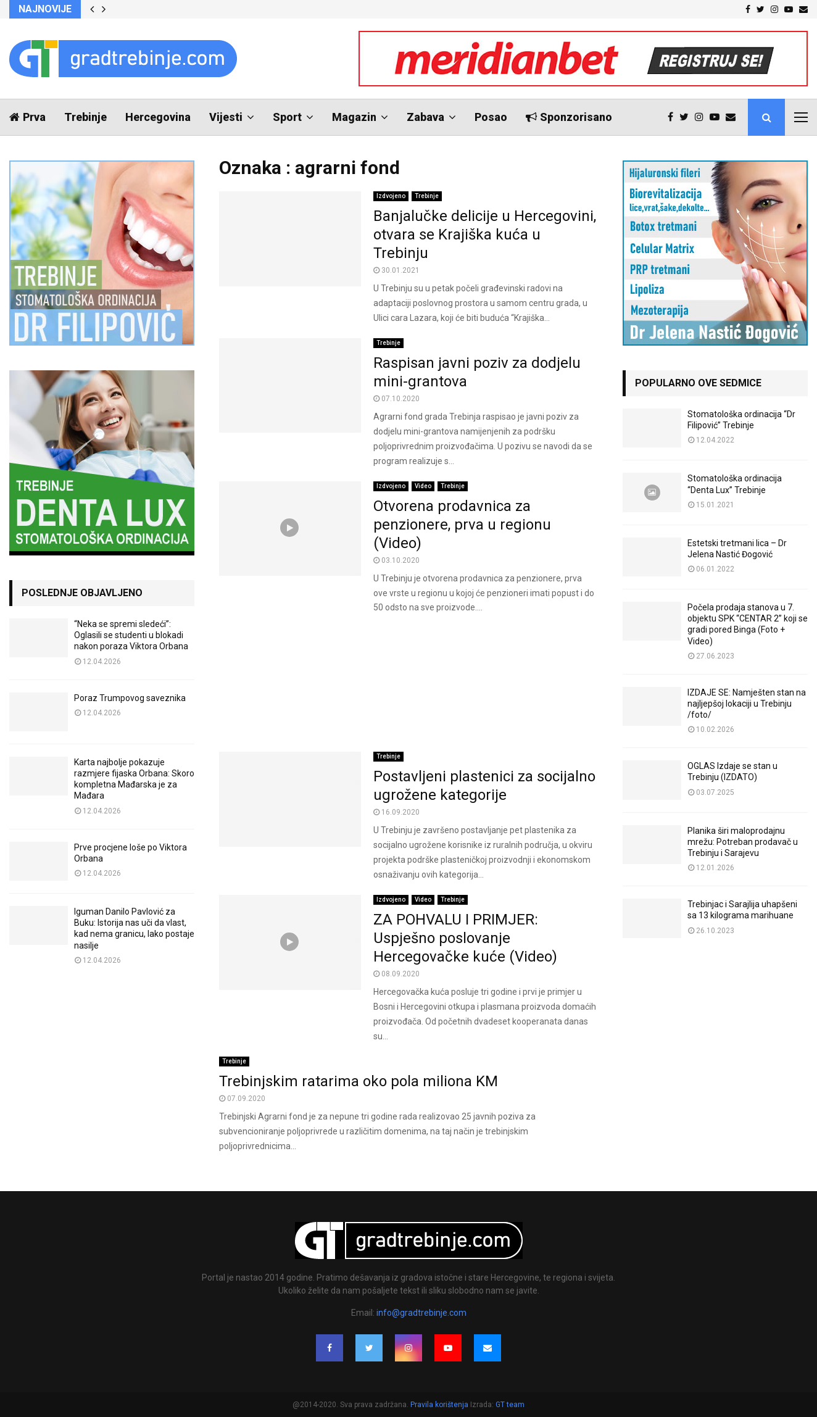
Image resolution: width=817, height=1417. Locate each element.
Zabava (425, 116)
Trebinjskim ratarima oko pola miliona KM (358, 1081)
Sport (287, 116)
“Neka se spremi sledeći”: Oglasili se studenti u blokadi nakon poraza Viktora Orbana (131, 635)
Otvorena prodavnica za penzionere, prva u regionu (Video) (462, 524)
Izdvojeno (390, 196)
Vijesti (226, 116)
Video (423, 486)
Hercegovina (158, 116)
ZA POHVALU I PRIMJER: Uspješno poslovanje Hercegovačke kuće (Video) (465, 938)
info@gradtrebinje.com (421, 1313)
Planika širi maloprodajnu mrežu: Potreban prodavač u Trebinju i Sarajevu (742, 842)
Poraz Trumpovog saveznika (130, 698)
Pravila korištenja (440, 1404)
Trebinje (85, 116)
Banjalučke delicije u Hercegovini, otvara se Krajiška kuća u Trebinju (484, 234)
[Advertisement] (408, 683)
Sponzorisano (569, 116)
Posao (491, 116)
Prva (27, 116)
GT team (510, 1404)
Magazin (354, 116)
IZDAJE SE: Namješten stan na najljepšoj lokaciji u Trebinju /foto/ (746, 704)
